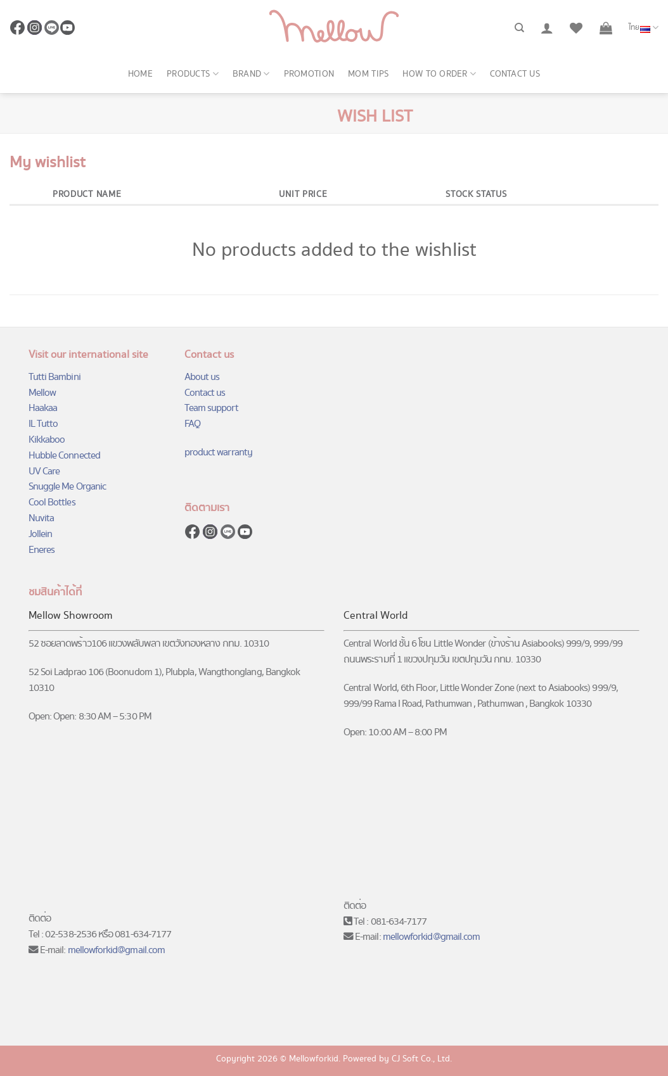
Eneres (42, 550)
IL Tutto (43, 424)
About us (202, 377)
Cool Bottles (52, 502)
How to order (439, 74)
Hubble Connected (64, 455)
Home (140, 74)
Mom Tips (368, 74)
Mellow (42, 393)
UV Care (44, 471)
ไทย (643, 28)
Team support (211, 408)
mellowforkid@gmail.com (116, 950)
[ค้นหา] (519, 28)
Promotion (309, 74)
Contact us (515, 74)
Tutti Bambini (54, 377)
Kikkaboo (47, 440)
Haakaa (43, 408)
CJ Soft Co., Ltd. (422, 1059)
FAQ (192, 424)
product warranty (218, 452)
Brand (251, 74)
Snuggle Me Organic (67, 486)
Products (193, 74)
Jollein (40, 534)
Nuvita (41, 518)
